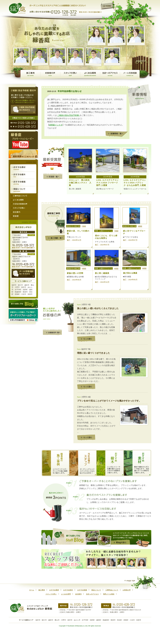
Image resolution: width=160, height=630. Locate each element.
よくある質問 (90, 74)
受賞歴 (23, 216)
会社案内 (23, 212)
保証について (23, 189)
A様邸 (144, 268)
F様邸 (84, 226)
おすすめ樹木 (23, 175)
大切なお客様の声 (23, 204)
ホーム (31, 590)
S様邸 (140, 226)
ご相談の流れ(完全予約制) (68, 115)
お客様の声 (50, 74)
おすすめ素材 (23, 168)
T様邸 (116, 231)
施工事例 (30, 74)
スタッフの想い (70, 74)
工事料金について (23, 195)
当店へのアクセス (110, 74)
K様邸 (116, 268)
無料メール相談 (130, 74)
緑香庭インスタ (55, 125)
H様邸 (84, 268)
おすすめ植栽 (23, 182)
